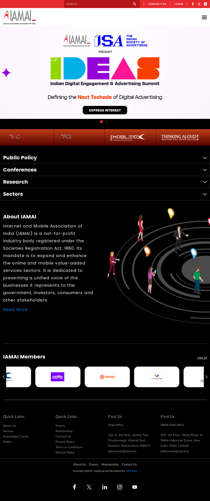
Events (60, 425)
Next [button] (206, 377)
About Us (9, 425)
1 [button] (101, 121)
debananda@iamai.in (122, 451)
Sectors (8, 431)
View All (202, 358)
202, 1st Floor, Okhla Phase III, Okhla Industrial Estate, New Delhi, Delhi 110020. (182, 440)
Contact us (157, 4)
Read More (15, 309)
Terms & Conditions (69, 447)
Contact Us (63, 436)
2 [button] (106, 121)
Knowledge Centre (16, 436)
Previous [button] (3, 377)
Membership (64, 431)
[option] (31, 376)
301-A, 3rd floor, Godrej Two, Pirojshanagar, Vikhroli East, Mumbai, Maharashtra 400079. (129, 440)
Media (7, 442)
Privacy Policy (65, 442)
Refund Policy (65, 452)
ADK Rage (131, 471)
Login (179, 4)
